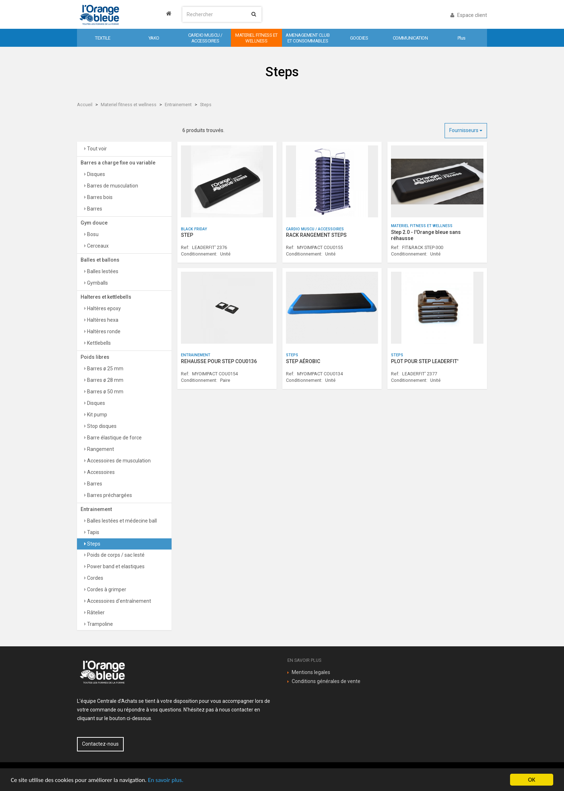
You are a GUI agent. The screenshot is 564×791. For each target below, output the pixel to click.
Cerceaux (97, 246)
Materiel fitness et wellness (128, 104)
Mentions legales (311, 672)
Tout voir (96, 149)
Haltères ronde (103, 331)
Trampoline (99, 624)
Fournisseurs (465, 130)
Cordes (94, 578)
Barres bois (99, 197)
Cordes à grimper (106, 589)
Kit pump (96, 414)
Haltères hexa (102, 320)
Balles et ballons (100, 260)
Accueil (84, 104)
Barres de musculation (112, 186)
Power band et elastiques (115, 566)
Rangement (100, 449)
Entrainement (178, 104)
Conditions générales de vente (326, 681)
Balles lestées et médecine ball (121, 521)
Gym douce (94, 223)
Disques (95, 174)
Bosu (92, 234)
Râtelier (95, 612)
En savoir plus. (165, 780)
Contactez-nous (100, 744)
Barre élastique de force (114, 437)
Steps (206, 104)
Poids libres (95, 357)
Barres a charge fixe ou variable (118, 163)
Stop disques (101, 426)
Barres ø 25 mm (104, 368)
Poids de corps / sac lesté (115, 555)
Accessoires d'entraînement (118, 601)
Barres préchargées (109, 495)
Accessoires (100, 472)
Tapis (92, 532)
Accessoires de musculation (118, 461)
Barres (94, 209)
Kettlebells (98, 343)
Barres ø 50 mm (104, 391)
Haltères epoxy (103, 308)
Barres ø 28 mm (104, 380)
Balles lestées (102, 271)
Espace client (468, 15)
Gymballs (97, 283)
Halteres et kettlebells (106, 297)
